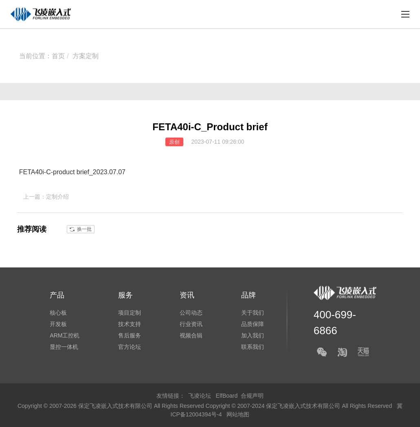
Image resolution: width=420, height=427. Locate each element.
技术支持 (129, 324)
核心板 (58, 312)
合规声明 (252, 395)
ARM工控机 (64, 335)
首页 (58, 56)
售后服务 (129, 335)
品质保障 (252, 324)
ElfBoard (227, 395)
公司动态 (191, 312)
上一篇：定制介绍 (46, 196)
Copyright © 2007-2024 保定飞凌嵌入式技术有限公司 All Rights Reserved (300, 406)
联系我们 (252, 347)
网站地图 (237, 414)
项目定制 (129, 312)
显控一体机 (64, 347)
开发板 (58, 324)
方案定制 (86, 56)
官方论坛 (129, 347)
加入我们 (252, 335)
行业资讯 (191, 324)
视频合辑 (191, 335)
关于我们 (252, 312)
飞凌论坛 (199, 395)
